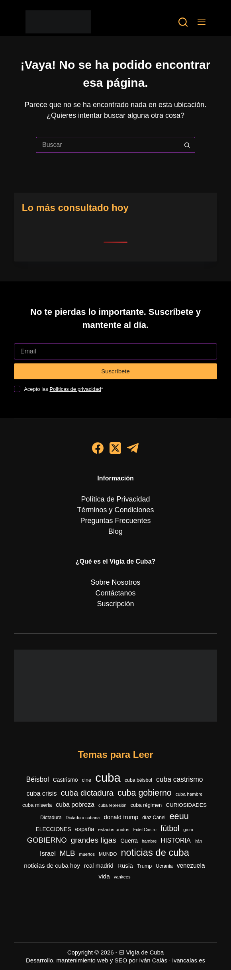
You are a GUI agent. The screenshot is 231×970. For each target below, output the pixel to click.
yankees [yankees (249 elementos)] (122, 876)
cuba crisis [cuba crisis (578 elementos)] (41, 793)
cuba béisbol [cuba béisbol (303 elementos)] (138, 780)
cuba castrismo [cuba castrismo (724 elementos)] (179, 779)
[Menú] (202, 22)
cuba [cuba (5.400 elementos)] (108, 777)
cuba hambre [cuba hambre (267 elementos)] (189, 793)
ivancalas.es (189, 960)
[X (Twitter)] (115, 448)
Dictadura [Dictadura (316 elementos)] (51, 817)
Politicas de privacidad (75, 389)
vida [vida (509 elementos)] (104, 876)
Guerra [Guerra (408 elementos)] (129, 840)
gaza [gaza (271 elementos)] (188, 829)
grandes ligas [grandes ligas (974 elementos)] (94, 840)
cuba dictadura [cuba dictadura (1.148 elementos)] (87, 792)
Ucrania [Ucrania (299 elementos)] (164, 866)
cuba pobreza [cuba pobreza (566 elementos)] (75, 804)
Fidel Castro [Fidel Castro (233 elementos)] (145, 829)
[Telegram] (133, 448)
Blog (115, 531)
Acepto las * (63, 389)
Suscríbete (115, 371)
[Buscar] (183, 22)
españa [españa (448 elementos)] (84, 829)
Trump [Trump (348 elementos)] (144, 866)
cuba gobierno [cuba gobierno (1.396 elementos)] (144, 793)
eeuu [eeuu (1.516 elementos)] (179, 816)
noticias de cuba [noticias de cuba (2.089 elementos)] (155, 852)
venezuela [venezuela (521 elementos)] (191, 865)
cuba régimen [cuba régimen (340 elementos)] (146, 805)
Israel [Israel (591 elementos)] (48, 853)
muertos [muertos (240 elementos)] (87, 854)
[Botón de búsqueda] (187, 145)
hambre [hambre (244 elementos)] (149, 841)
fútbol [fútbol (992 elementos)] (170, 828)
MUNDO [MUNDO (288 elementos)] (108, 854)
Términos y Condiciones (115, 510)
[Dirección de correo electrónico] (115, 351)
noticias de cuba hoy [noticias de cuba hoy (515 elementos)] (52, 865)
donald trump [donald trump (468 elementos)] (121, 817)
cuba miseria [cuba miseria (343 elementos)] (37, 805)
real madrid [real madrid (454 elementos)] (99, 866)
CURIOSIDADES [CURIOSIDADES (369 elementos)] (186, 805)
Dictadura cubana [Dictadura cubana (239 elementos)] (83, 817)
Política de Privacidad (115, 499)
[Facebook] (98, 448)
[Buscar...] (107, 145)
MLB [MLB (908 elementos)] (67, 853)
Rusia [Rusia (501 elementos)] (125, 865)
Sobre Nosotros (115, 582)
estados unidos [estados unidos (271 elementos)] (113, 829)
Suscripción (115, 604)
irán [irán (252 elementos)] (198, 841)
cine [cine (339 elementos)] (86, 780)
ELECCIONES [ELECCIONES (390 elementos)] (53, 829)
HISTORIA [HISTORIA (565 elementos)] (175, 840)
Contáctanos (115, 593)
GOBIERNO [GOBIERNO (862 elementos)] (47, 840)
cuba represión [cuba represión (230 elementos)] (112, 805)
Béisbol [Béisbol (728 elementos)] (37, 779)
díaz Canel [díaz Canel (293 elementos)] (153, 817)
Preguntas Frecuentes (115, 521)
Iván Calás (153, 960)
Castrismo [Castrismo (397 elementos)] (65, 780)
